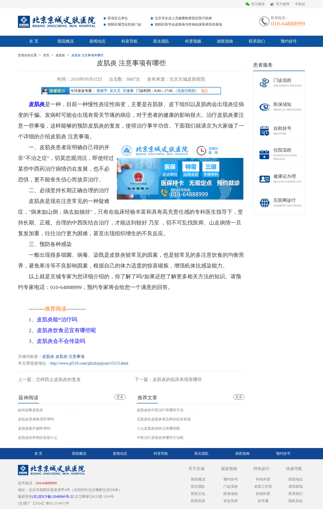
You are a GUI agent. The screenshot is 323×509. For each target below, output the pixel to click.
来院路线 (295, 486)
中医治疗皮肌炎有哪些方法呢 (160, 437)
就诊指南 (229, 468)
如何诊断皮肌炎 (30, 410)
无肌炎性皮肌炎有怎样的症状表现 (164, 419)
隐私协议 (295, 501)
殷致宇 (102, 91)
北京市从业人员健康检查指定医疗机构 (183, 18)
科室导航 (129, 41)
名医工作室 (263, 486)
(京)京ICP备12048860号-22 (53, 496)
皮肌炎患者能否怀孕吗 (36, 419)
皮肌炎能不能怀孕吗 (34, 428)
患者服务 (263, 65)
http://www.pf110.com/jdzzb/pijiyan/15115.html (89, 363)
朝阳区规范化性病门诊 (124, 24)
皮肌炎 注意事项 (70, 356)
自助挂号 (289, 130)
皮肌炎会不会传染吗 (61, 341)
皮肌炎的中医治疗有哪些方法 (160, 410)
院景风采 (198, 501)
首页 (46, 55)
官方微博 (282, 4)
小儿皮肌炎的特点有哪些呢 (158, 428)
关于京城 (196, 468)
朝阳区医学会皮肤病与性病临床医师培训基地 (188, 24)
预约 (204, 91)
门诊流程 (289, 82)
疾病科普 (263, 494)
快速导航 (294, 468)
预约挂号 (289, 41)
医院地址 (295, 479)
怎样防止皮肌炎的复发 (58, 379)
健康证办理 (289, 178)
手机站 (300, 4)
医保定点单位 (118, 18)
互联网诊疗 (289, 202)
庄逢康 (128, 91)
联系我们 (257, 41)
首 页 (33, 41)
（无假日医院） (186, 91)
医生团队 (161, 41)
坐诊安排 (230, 501)
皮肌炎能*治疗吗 (57, 319)
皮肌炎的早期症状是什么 (37, 437)
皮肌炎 (60, 55)
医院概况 (66, 41)
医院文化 (198, 494)
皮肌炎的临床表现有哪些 (177, 379)
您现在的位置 (27, 55)
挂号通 (263, 501)
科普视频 (193, 41)
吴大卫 (115, 91)
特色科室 (263, 479)
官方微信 (258, 4)
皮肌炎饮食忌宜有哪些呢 (66, 330)
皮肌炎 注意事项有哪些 (87, 55)
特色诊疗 (261, 468)
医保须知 (289, 106)
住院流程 (289, 154)
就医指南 (225, 41)
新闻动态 (97, 41)
